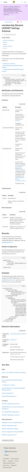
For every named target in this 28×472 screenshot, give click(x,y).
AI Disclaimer (6, 458)
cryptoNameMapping (20, 169)
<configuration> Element (8, 63)
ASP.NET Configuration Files (9, 425)
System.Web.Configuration (9, 396)
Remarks (5, 42)
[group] (14, 81)
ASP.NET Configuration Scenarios (10, 415)
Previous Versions (15, 458)
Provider (17, 120)
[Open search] (21, 2)
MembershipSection (7, 242)
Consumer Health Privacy (9, 463)
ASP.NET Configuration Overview (10, 403)
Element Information (7, 46)
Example (5, 44)
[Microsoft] (14, 2)
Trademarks (13, 465)
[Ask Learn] (17, 22)
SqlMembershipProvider (8, 280)
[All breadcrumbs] (3, 22)
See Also (5, 48)
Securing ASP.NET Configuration (10, 412)
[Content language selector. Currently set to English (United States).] (10, 448)
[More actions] (25, 22)
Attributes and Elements (8, 40)
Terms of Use (6, 465)
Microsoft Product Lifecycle (11, 10)
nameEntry (19, 166)
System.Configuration (7, 393)
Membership (13, 339)
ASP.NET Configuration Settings (10, 428)
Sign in (25, 2)
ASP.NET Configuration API (9, 435)
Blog (4, 461)
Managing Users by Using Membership (12, 422)
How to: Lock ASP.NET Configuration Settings (13, 372)
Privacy (16, 461)
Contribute (10, 461)
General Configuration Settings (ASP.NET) (12, 431)
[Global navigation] (1, 2)
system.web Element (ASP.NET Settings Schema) (9, 22)
